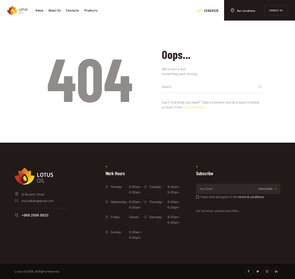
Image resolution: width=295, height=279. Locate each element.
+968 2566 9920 (35, 215)
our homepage (194, 107)
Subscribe (265, 188)
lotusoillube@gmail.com (38, 201)
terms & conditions (251, 197)
